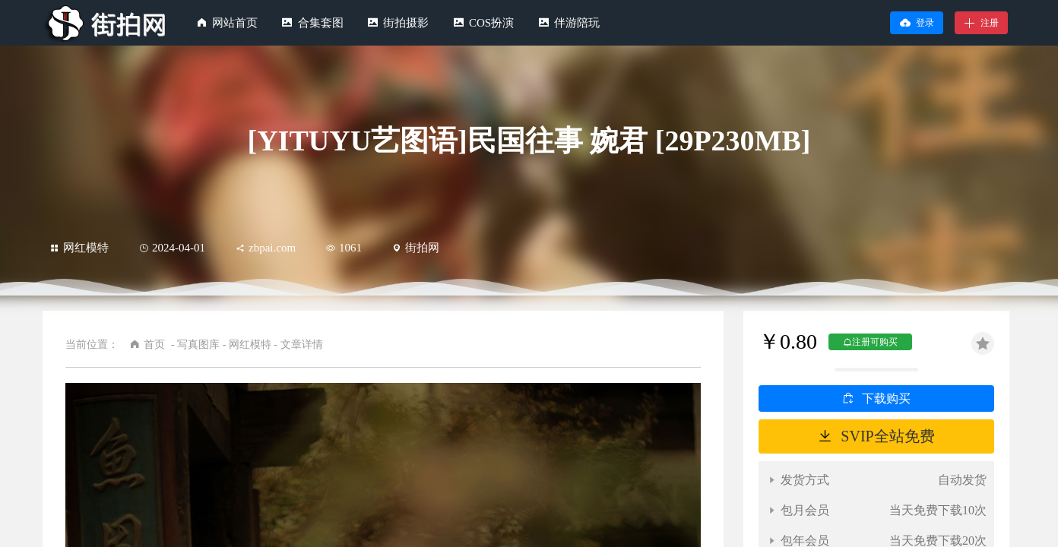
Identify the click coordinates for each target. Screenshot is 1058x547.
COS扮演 (491, 23)
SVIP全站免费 (887, 436)
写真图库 (198, 344)
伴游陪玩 (577, 23)
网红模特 (79, 248)
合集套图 (321, 23)
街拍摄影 (406, 23)
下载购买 (886, 398)
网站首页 (235, 23)
